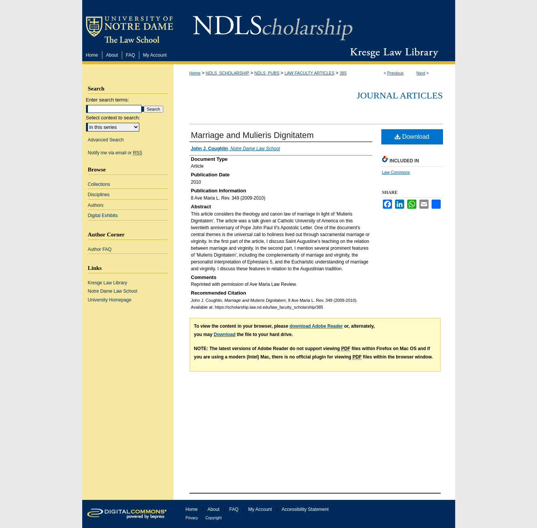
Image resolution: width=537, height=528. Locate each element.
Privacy (192, 518)
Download (412, 136)
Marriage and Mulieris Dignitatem (252, 135)
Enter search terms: (107, 100)
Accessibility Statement (305, 509)
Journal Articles (400, 95)
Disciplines (99, 194)
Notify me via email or (115, 152)
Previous (395, 73)
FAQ (233, 509)
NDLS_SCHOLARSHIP (227, 73)
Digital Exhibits (103, 215)
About (213, 509)
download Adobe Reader (316, 326)
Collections (99, 184)
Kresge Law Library (392, 53)
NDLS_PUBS (267, 73)
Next (420, 73)
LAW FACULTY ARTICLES (310, 73)
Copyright (214, 518)
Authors (96, 205)
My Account (260, 509)
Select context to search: (113, 118)
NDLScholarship (273, 24)
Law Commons (396, 172)
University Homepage (110, 300)
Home (195, 73)
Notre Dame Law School (112, 291)
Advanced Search (106, 140)
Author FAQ (100, 249)
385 (342, 73)
